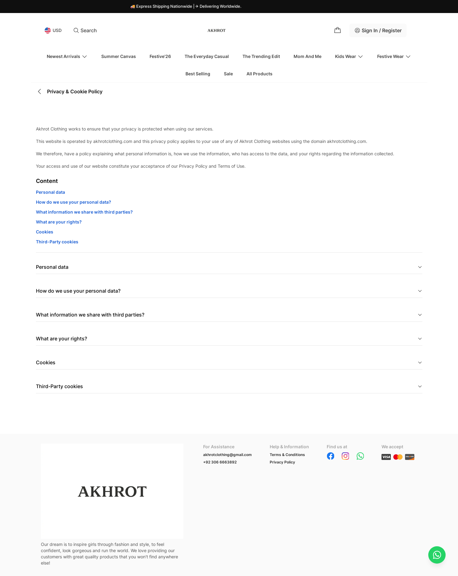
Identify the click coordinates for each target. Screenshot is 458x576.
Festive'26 (160, 56)
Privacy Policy (282, 462)
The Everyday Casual (207, 56)
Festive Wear (394, 56)
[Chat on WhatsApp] (437, 555)
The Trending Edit (261, 56)
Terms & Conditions (287, 454)
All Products (259, 73)
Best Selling (197, 73)
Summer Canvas (118, 56)
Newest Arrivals (67, 56)
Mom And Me (307, 56)
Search (85, 30)
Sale (228, 73)
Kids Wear (349, 56)
